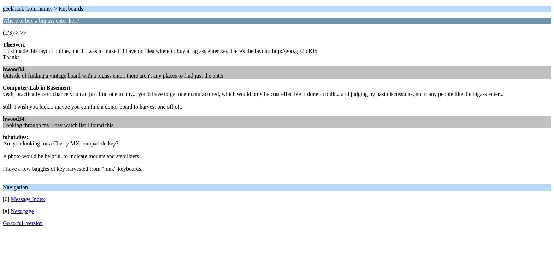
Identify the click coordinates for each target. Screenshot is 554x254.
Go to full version (23, 223)
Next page (22, 211)
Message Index (28, 199)
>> (23, 33)
